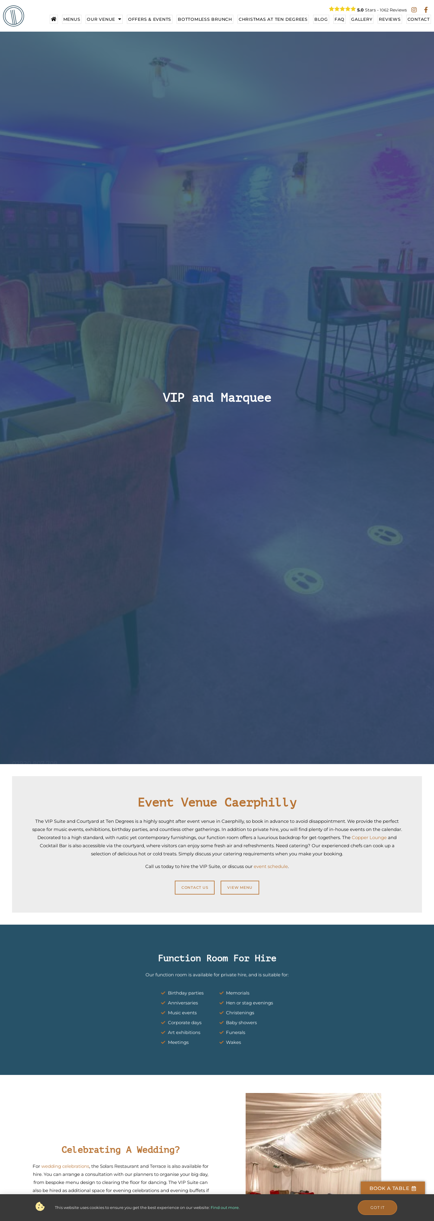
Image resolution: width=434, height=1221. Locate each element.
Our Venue (104, 19)
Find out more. (225, 1209)
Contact (418, 19)
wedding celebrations (82, 1171)
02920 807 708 (35, 742)
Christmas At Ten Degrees (273, 19)
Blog (321, 19)
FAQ (339, 19)
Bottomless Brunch (205, 19)
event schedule (271, 866)
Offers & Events (149, 19)
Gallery (361, 19)
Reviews (390, 19)
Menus (71, 19)
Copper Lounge (369, 837)
